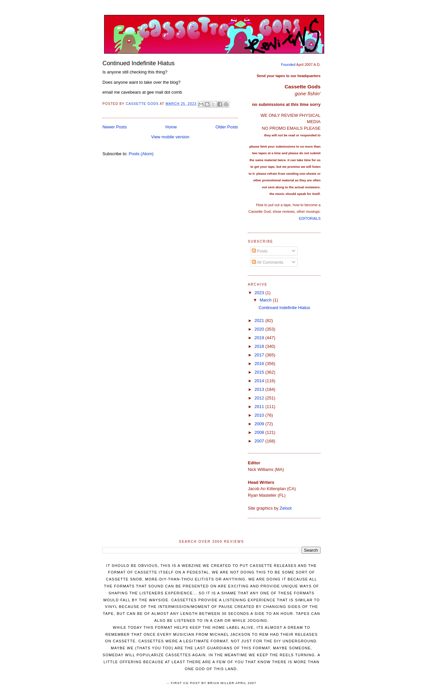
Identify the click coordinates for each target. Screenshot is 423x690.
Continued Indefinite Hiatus (138, 63)
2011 (259, 406)
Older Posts (226, 126)
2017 (259, 354)
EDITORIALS (310, 218)
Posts (260, 251)
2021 (259, 320)
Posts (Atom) (141, 153)
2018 (259, 346)
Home (171, 126)
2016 (259, 363)
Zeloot (285, 508)
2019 (259, 337)
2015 (259, 372)
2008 (259, 432)
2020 (259, 329)
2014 (259, 380)
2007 (259, 440)
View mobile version (170, 136)
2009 (259, 423)
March (266, 300)
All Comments (268, 262)
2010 (259, 415)
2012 (259, 397)
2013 (259, 389)
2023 (259, 292)
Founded (288, 65)
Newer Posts (114, 126)
